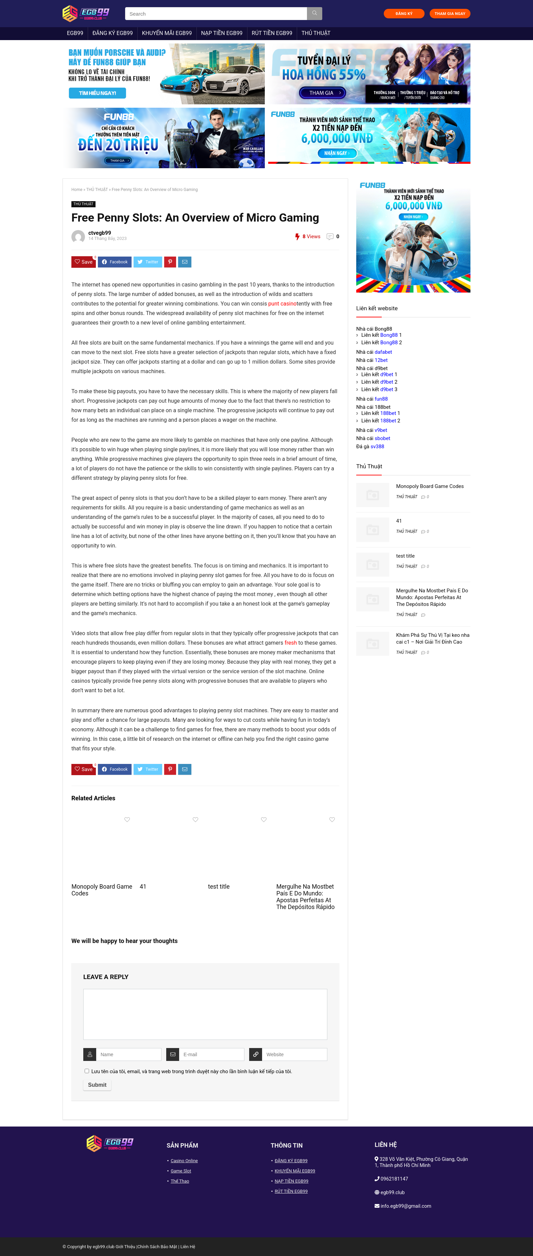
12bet (381, 360)
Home (76, 189)
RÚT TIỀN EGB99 (272, 33)
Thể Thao (180, 1181)
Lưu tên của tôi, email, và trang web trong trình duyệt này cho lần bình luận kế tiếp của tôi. (191, 1071)
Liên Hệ (187, 1246)
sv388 (377, 446)
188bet (388, 413)
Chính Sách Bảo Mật (157, 1246)
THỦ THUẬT (316, 33)
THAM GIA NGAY (450, 14)
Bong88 (389, 335)
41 (143, 886)
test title (219, 886)
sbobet (382, 438)
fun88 (381, 399)
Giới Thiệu (125, 1246)
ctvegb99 (99, 233)
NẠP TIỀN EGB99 (222, 33)
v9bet (381, 430)
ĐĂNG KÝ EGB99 (112, 33)
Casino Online (184, 1160)
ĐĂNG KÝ (404, 14)
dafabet (383, 352)
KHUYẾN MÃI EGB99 (167, 33)
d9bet (386, 374)
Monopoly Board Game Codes (430, 486)
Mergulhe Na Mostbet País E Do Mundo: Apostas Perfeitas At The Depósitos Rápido (305, 896)
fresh (291, 643)
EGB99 (75, 33)
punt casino (282, 303)
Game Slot (181, 1170)
